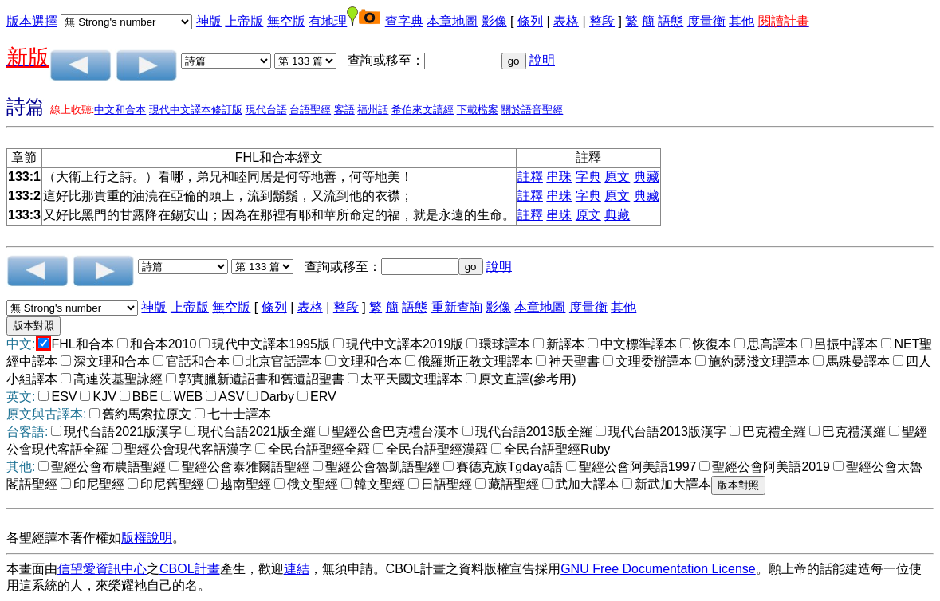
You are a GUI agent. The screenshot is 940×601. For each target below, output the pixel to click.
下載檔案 (477, 110)
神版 (209, 21)
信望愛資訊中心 (102, 568)
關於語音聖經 (532, 110)
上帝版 (244, 21)
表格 (566, 21)
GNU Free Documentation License (658, 568)
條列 (530, 21)
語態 (670, 21)
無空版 (286, 21)
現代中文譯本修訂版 (195, 110)
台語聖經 (310, 110)
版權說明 (146, 537)
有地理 (328, 21)
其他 (741, 21)
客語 (344, 110)
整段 (602, 21)
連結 (296, 568)
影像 (494, 21)
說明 (542, 60)
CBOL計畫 (189, 568)
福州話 (372, 110)
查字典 (404, 21)
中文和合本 (120, 110)
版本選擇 (31, 21)
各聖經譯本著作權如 (63, 537)
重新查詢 (456, 307)
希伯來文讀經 (422, 110)
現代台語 (266, 110)
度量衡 (706, 21)
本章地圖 (452, 21)
